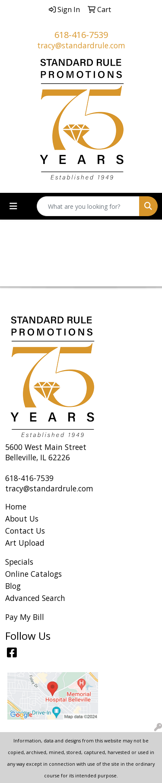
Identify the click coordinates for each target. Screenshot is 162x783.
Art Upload (24, 543)
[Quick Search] (88, 206)
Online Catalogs (33, 574)
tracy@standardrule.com (81, 45)
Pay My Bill (24, 617)
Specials (19, 562)
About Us (21, 518)
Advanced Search (35, 598)
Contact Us (25, 530)
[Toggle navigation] (13, 206)
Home (15, 506)
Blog (13, 586)
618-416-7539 (81, 35)
